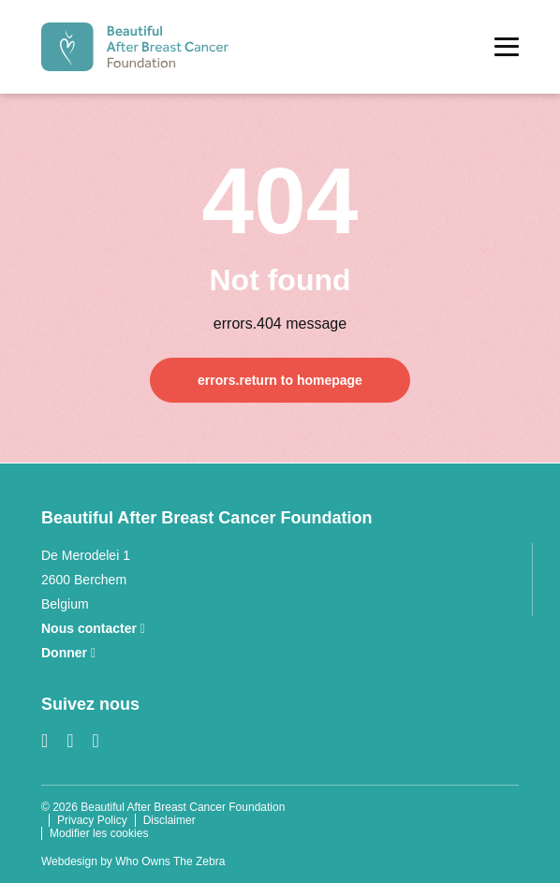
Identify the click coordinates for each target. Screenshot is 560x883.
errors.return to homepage (280, 380)
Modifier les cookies (99, 833)
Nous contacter (93, 628)
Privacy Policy (92, 820)
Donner (68, 652)
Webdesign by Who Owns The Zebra (133, 861)
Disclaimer (169, 820)
